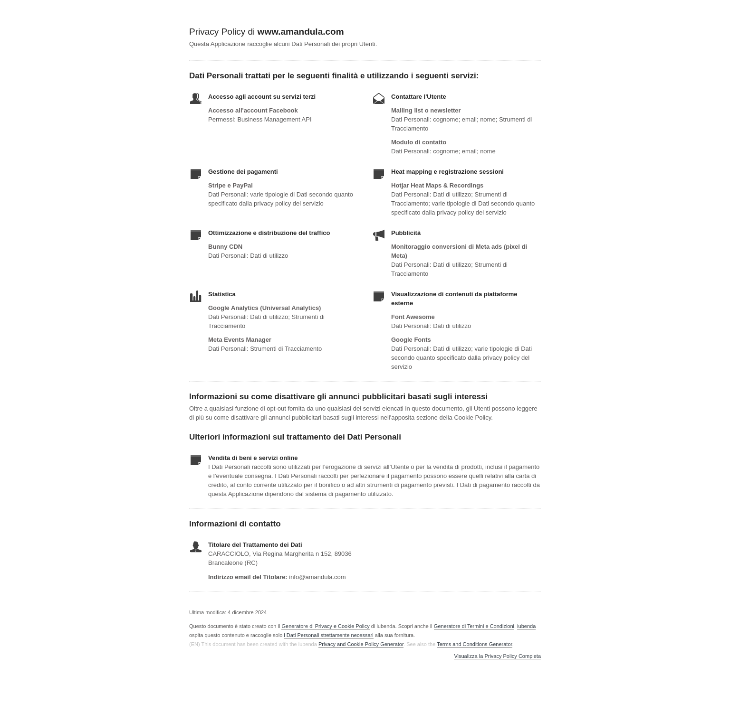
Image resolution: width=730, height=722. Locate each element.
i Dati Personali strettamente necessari (328, 635)
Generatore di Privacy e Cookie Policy (325, 626)
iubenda (526, 626)
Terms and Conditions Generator (474, 644)
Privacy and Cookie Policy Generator (360, 644)
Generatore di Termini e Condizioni (474, 626)
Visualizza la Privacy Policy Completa (497, 656)
